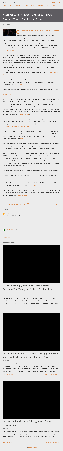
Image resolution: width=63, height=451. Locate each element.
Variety (22, 138)
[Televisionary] (9, 2)
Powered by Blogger (31, 447)
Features (26, 5)
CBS (9, 204)
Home (4, 5)
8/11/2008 (9, 217)
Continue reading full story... (52, 306)
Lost (20, 204)
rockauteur (9, 213)
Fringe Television (22, 195)
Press (47, 5)
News (23, 204)
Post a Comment (6, 237)
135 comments (10, 374)
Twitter (32, 5)
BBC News (28, 165)
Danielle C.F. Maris (11, 229)
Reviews (11, 5)
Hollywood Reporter (9, 50)
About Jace (40, 5)
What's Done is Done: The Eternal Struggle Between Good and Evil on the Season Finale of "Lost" (30, 355)
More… (53, 5)
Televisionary (32, 185)
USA (25, 204)
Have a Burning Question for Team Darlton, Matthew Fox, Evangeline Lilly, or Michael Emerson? (31, 287)
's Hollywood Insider (18, 126)
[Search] (53, 2)
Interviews (18, 5)
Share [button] (56, 204)
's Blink (17, 84)
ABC (7, 204)
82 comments (10, 442)
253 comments (10, 306)
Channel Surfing (15, 204)
